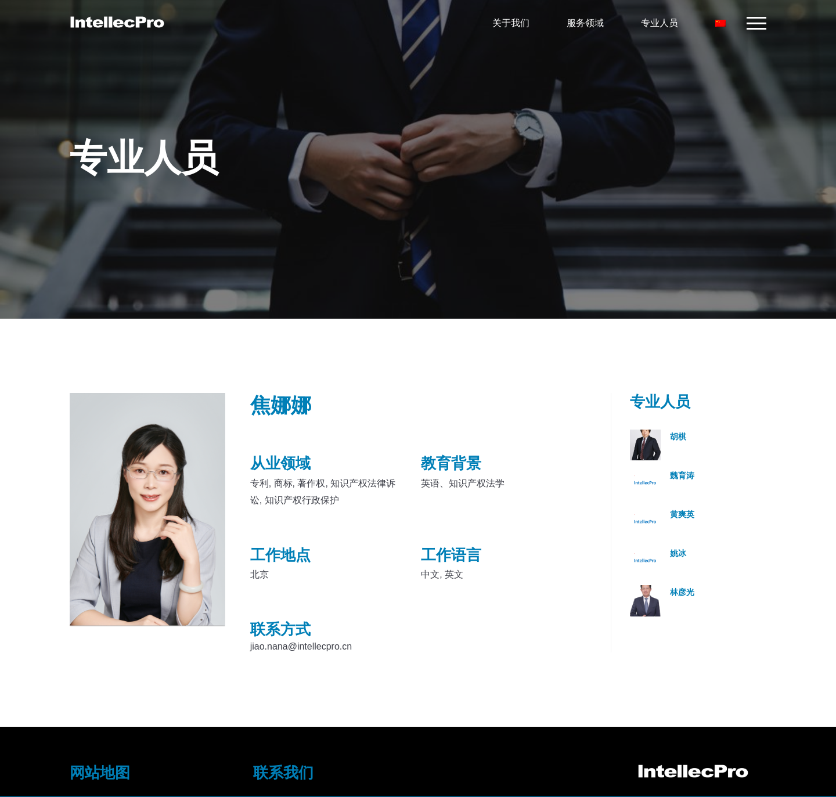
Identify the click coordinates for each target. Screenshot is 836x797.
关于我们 (507, 23)
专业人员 (656, 23)
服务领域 (581, 23)
